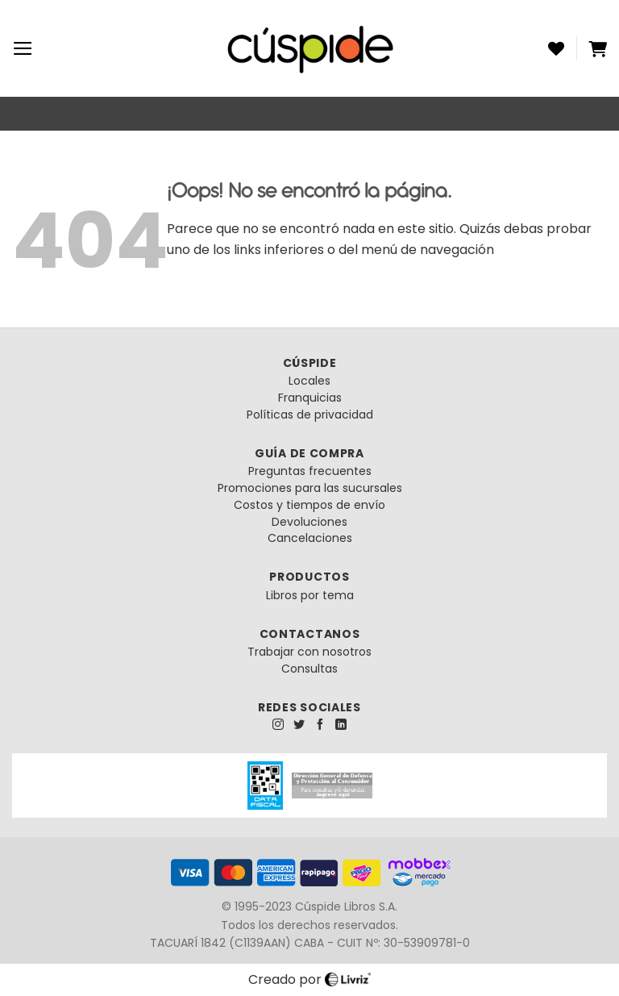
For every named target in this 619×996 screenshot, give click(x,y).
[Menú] (23, 48)
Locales (309, 381)
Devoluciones (309, 522)
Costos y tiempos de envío (309, 505)
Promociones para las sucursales (310, 488)
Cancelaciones (310, 538)
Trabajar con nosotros (309, 652)
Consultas (309, 669)
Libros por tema (310, 595)
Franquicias (310, 398)
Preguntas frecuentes (310, 471)
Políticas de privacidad (310, 414)
